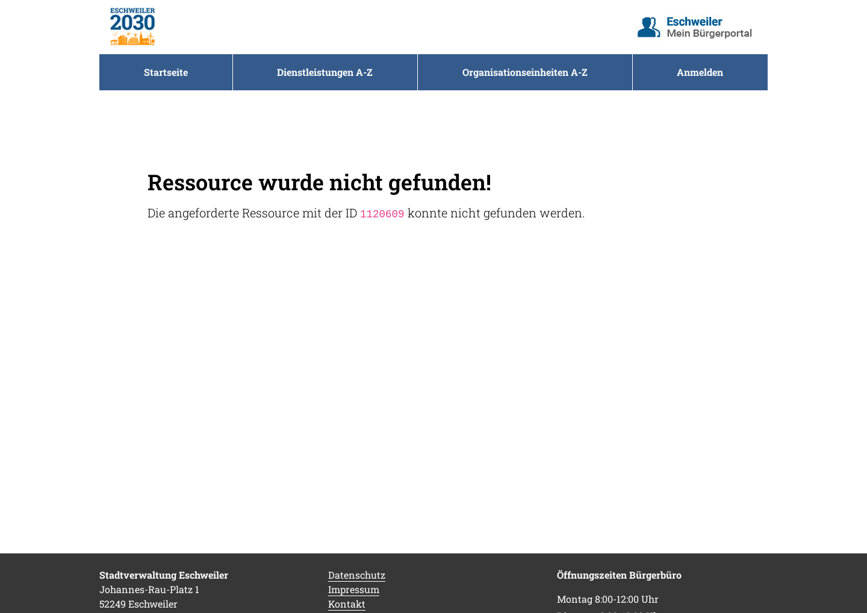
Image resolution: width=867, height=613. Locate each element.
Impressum (353, 589)
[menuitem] (165, 72)
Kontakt (346, 603)
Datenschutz (356, 574)
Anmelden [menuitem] (700, 72)
